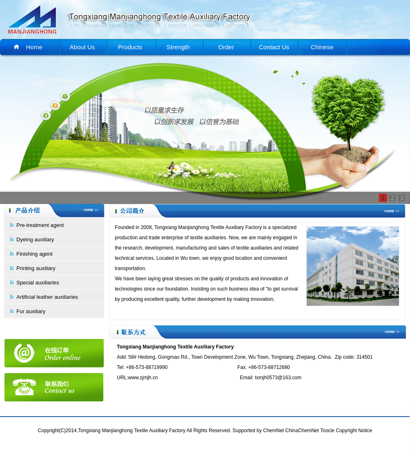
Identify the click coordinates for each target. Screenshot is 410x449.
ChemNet (273, 430)
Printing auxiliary (35, 268)
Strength (178, 47)
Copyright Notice (354, 430)
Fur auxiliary (31, 311)
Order (226, 47)
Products (130, 47)
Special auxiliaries (37, 282)
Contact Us (274, 47)
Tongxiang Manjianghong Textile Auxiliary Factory (208, 227)
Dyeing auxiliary (35, 239)
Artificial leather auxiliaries (47, 297)
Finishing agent (34, 254)
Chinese (322, 47)
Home (34, 47)
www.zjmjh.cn (143, 377)
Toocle (327, 430)
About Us (82, 47)
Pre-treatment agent (40, 225)
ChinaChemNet (302, 430)
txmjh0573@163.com (278, 377)
